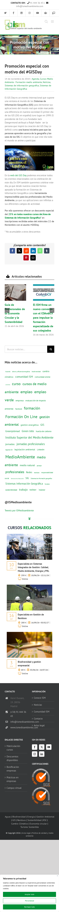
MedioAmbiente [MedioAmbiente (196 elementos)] (20, 457)
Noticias (47, 82)
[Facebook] (34, 747)
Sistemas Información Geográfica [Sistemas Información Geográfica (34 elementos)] (24, 483)
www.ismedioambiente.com (18, 727)
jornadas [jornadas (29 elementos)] (10, 444)
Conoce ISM (40, 697)
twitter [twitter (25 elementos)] (33, 489)
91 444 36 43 (35, 2)
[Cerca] (57, 875)
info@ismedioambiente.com (18, 721)
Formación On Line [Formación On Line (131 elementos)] (21, 416)
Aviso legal (39, 725)
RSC (45, 820)
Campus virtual (14, 787)
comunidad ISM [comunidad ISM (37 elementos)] (24, 376)
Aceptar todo (29, 894)
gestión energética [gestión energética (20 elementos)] (30, 424)
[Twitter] (41, 747)
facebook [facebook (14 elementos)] (18, 409)
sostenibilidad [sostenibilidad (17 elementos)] (11, 490)
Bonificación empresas (13, 768)
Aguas (8, 816)
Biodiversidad (19, 816)
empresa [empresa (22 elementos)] (20, 400)
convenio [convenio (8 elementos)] (7, 384)
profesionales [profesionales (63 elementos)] (14, 472)
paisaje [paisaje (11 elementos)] (39, 466)
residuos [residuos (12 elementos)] (36, 472)
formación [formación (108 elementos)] (32, 408)
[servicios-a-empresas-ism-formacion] (29, 535)
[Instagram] (34, 754)
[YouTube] (48, 747)
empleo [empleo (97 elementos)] (26, 391)
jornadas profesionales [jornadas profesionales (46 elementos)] (31, 444)
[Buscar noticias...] (26, 349)
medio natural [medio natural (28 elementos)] (27, 465)
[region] (29, 893)
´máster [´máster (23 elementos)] (41, 489)
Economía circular (38, 823)
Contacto (38, 718)
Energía (31, 816)
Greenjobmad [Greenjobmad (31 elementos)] (12, 431)
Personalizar (29, 901)
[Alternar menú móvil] (52, 21)
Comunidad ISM (41, 711)
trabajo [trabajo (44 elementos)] (23, 489)
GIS (14, 820)
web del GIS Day (18, 175)
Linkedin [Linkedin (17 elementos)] (40, 449)
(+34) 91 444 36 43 (18, 714)
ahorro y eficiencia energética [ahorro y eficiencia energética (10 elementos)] (21, 372)
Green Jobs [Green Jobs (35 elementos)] (28, 431)
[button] (7, 310)
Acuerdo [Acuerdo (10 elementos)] (7, 372)
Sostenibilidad (34, 820)
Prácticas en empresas (12, 779)
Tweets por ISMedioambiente (19, 510)
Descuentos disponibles (12, 758)
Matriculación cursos (13, 748)
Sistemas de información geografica (22, 85)
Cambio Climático (19, 823)
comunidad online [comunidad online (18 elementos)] (42, 377)
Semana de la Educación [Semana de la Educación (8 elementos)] (17, 478)
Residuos (21, 820)
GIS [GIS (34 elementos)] (42, 424)
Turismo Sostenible (29, 826)
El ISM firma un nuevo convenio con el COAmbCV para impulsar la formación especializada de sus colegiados (43, 317)
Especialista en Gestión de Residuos (31, 616)
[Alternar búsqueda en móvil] (46, 21)
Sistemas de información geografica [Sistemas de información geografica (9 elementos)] (41, 478)
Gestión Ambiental (45, 816)
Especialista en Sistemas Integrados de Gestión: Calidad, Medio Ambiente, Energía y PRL (33, 567)
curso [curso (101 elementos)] (16, 383)
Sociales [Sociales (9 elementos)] (47, 484)
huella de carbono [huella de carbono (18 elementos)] (43, 431)
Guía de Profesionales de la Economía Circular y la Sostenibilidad (15, 313)
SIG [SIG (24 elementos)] (27, 478)
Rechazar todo (29, 907)
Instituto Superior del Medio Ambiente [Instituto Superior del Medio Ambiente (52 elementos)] (29, 437)
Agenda (35, 78)
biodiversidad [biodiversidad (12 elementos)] (36, 371)
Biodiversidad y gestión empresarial (29, 663)
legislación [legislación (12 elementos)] (9, 450)
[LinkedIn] (41, 754)
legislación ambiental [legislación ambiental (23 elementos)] (24, 449)
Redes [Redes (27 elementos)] (29, 472)
